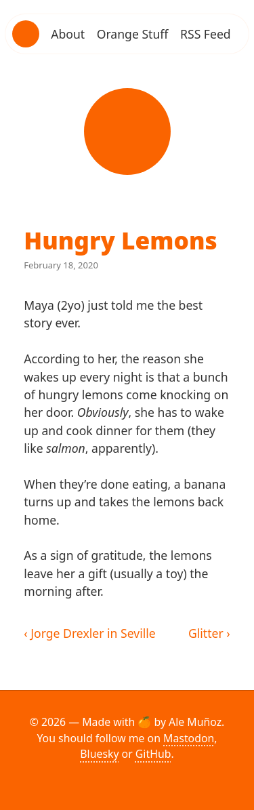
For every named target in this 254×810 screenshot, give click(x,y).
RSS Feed (205, 34)
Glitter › (209, 633)
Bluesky (99, 753)
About (68, 34)
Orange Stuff (133, 34)
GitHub (153, 753)
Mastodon (188, 738)
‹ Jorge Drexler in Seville (90, 633)
